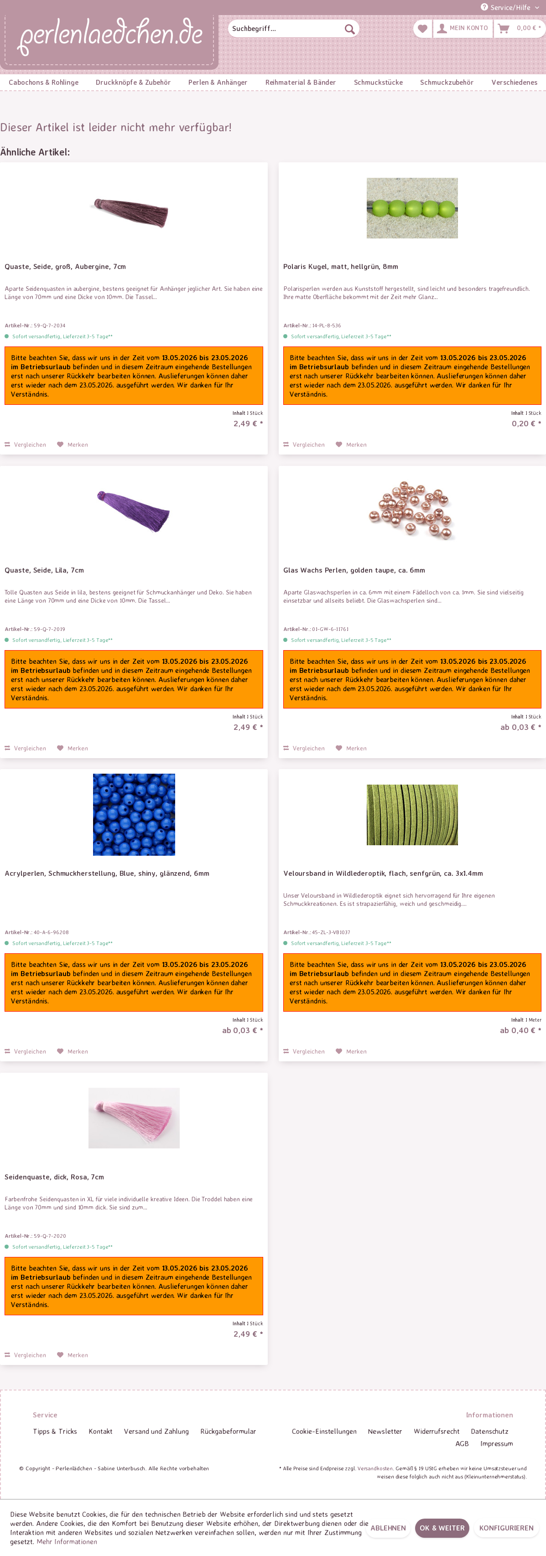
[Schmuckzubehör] (447, 82)
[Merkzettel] (422, 29)
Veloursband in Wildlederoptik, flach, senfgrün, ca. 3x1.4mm (383, 873)
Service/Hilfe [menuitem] (507, 7)
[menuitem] (293, 29)
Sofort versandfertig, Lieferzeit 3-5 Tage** (62, 336)
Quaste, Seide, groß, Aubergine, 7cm (65, 266)
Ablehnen (388, 1527)
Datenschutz (490, 1431)
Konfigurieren (506, 1527)
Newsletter (385, 1431)
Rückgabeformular (228, 1431)
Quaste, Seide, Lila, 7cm (44, 569)
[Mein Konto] (463, 29)
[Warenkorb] (520, 29)
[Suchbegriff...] (293, 29)
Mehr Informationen (66, 1541)
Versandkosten (375, 1468)
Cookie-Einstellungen (324, 1431)
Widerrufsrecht (436, 1431)
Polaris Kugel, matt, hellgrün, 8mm (340, 266)
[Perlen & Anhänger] (218, 82)
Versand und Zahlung (156, 1431)
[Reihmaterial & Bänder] (300, 82)
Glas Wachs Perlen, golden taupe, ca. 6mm (354, 569)
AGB (462, 1443)
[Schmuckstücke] (378, 82)
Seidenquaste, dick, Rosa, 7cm (54, 1176)
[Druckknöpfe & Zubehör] (133, 82)
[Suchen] (349, 29)
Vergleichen (25, 444)
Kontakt (100, 1431)
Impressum (496, 1443)
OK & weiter (442, 1527)
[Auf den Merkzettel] (72, 444)
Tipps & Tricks (55, 1431)
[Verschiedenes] (514, 82)
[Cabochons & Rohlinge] (43, 82)
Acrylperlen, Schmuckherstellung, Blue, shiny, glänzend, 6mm (107, 873)
